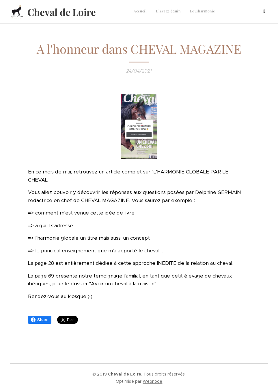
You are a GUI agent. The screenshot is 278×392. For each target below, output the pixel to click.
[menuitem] (196, 12)
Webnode (152, 381)
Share (39, 319)
